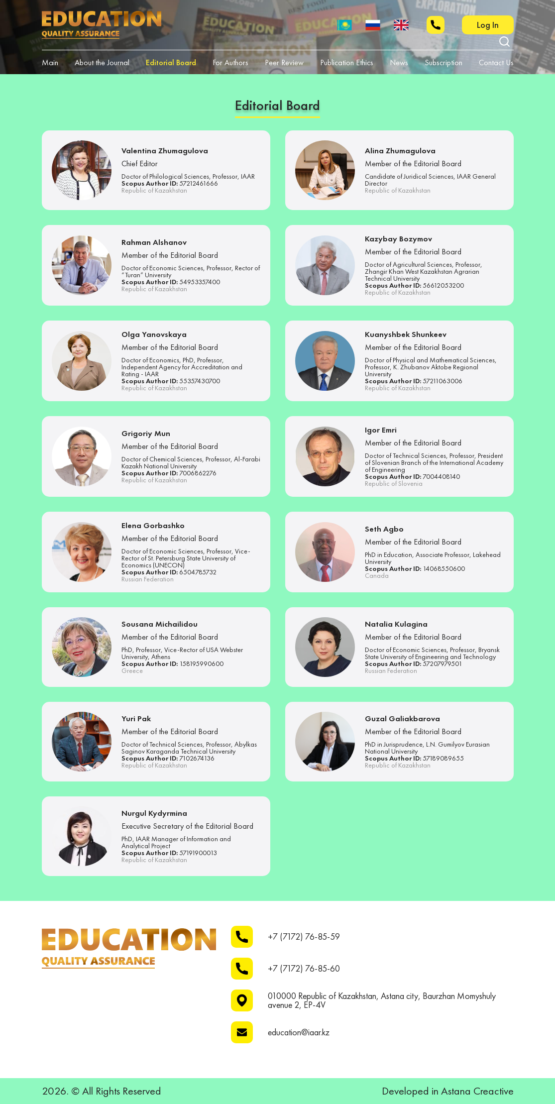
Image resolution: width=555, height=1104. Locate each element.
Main (50, 62)
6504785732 (198, 571)
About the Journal (102, 62)
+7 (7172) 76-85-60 (304, 968)
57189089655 (443, 758)
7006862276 (198, 472)
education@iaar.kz (299, 1032)
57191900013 (198, 852)
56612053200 (443, 285)
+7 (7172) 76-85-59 (304, 936)
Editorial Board (171, 62)
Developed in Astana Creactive (448, 1091)
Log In (488, 24)
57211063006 (442, 380)
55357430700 (199, 380)
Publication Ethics (346, 62)
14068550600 (444, 568)
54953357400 (199, 281)
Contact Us (496, 62)
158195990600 (201, 663)
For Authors (230, 62)
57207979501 (442, 663)
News (399, 62)
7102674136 (197, 758)
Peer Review (284, 62)
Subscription (443, 62)
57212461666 (198, 183)
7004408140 (441, 476)
